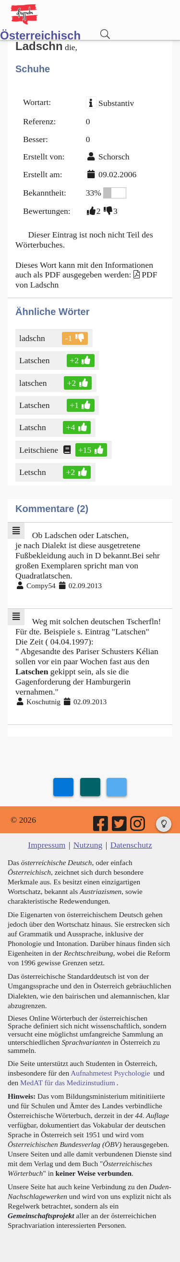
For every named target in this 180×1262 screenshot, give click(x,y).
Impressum (46, 845)
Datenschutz (131, 845)
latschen (33, 383)
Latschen (35, 360)
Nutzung (88, 845)
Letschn (33, 472)
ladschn (33, 338)
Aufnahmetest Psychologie (110, 1073)
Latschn (33, 427)
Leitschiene (39, 450)
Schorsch (114, 156)
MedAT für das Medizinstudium (67, 1082)
